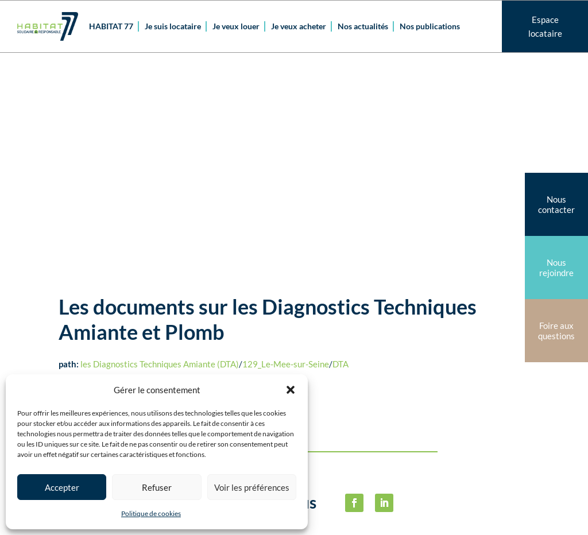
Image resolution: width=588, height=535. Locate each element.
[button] (290, 390)
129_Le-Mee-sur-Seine (285, 157)
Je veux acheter (298, 26)
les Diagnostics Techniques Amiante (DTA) (159, 157)
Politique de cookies (151, 513)
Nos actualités (363, 26)
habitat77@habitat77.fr (336, 516)
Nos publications (430, 26)
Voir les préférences (251, 487)
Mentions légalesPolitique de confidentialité (480, 400)
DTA (340, 157)
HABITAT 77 (111, 26)
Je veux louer (236, 26)
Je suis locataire (173, 26)
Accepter (62, 487)
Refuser (157, 487)
